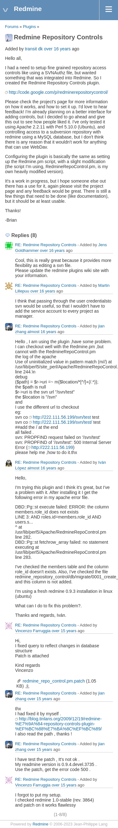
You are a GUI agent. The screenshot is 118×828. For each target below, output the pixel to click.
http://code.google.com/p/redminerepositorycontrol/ (58, 92)
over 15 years (64, 630)
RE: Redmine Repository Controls (45, 244)
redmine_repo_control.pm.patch (54, 680)
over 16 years (57, 48)
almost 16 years (41, 331)
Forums (12, 27)
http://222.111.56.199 (52, 447)
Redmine (40, 824)
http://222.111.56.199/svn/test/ (62, 422)
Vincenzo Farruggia (33, 630)
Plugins (29, 27)
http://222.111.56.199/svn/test (62, 417)
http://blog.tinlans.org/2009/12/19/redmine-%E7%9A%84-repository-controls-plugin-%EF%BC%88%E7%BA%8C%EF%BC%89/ (58, 723)
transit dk (34, 48)
